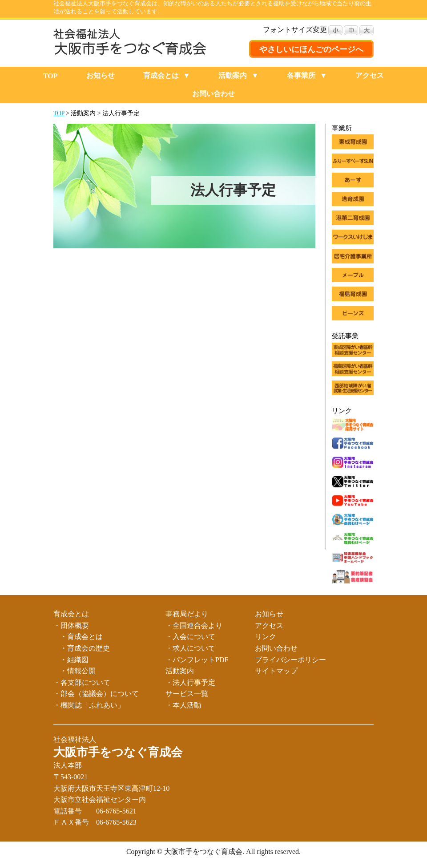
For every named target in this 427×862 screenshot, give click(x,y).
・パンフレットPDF (196, 660)
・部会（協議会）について (96, 693)
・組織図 (74, 660)
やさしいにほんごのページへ (311, 49)
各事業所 (301, 75)
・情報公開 (78, 671)
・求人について (190, 648)
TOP (50, 76)
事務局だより (186, 614)
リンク (265, 636)
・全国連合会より (193, 625)
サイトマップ (276, 671)
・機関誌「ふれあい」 (89, 705)
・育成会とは (81, 636)
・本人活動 (183, 705)
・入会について (190, 636)
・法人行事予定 (190, 682)
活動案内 (232, 75)
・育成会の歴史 (85, 648)
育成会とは (161, 75)
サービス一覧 (186, 693)
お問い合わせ (213, 93)
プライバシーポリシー (290, 660)
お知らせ (100, 75)
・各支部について (81, 682)
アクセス (369, 75)
